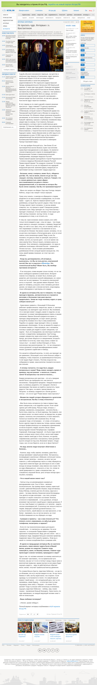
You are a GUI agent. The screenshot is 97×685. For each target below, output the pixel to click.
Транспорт (62, 15)
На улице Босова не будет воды (10, 42)
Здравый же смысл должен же (89, 101)
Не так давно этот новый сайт (89, 124)
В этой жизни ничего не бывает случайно (71, 51)
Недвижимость (53, 15)
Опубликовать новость (9, 127)
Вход (90, 10)
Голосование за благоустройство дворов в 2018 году (11, 51)
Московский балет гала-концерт (10, 98)
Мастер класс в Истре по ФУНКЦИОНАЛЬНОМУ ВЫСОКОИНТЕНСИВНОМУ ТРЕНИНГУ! (11, 89)
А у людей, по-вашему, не (89, 90)
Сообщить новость (9, 69)
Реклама (9, 645)
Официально (81, 17)
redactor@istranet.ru (72, 661)
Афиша (5, 26)
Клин (65, 620)
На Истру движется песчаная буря (71, 44)
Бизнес (34, 15)
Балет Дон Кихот (10, 94)
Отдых (73, 17)
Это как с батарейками (89, 107)
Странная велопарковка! (9, 123)
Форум (28, 645)
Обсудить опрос (87, 81)
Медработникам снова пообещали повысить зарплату (55, 636)
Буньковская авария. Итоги (9, 65)
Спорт (88, 17)
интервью (68, 66)
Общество (40, 15)
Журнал (24, 17)
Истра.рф (52, 10)
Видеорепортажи (8, 20)
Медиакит (16, 645)
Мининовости (49, 17)
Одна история (69, 30)
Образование (78, 15)
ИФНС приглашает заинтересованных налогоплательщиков (11, 61)
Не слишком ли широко (89, 130)
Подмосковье (26, 15)
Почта (22, 645)
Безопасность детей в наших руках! (10, 82)
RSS (3, 645)
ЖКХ (46, 15)
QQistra (64, 10)
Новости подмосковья (26, 620)
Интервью (6, 23)
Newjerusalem (24, 10)
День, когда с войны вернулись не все (71, 37)
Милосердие (39, 17)
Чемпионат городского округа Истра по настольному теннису (10, 112)
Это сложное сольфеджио (9, 118)
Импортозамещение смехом (71, 57)
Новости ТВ (66, 17)
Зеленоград (58, 620)
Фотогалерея (35, 645)
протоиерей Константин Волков (70, 73)
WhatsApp (46, 263)
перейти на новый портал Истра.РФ (64, 4)
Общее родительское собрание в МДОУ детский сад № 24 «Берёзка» (10, 104)
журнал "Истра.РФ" (70, 69)
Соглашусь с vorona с (89, 95)
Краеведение (87, 15)
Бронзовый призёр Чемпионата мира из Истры (11, 37)
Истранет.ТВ (6, 29)
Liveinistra (38, 10)
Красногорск (71, 620)
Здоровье (69, 15)
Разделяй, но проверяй (9, 55)
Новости (5, 15)
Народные (58, 17)
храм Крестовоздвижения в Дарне (71, 77)
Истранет (31, 17)
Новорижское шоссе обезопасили (11, 46)
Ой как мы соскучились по (89, 118)
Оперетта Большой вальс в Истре (11, 77)
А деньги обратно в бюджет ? (89, 112)
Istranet (76, 10)
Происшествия (7, 17)
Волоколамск (49, 620)
